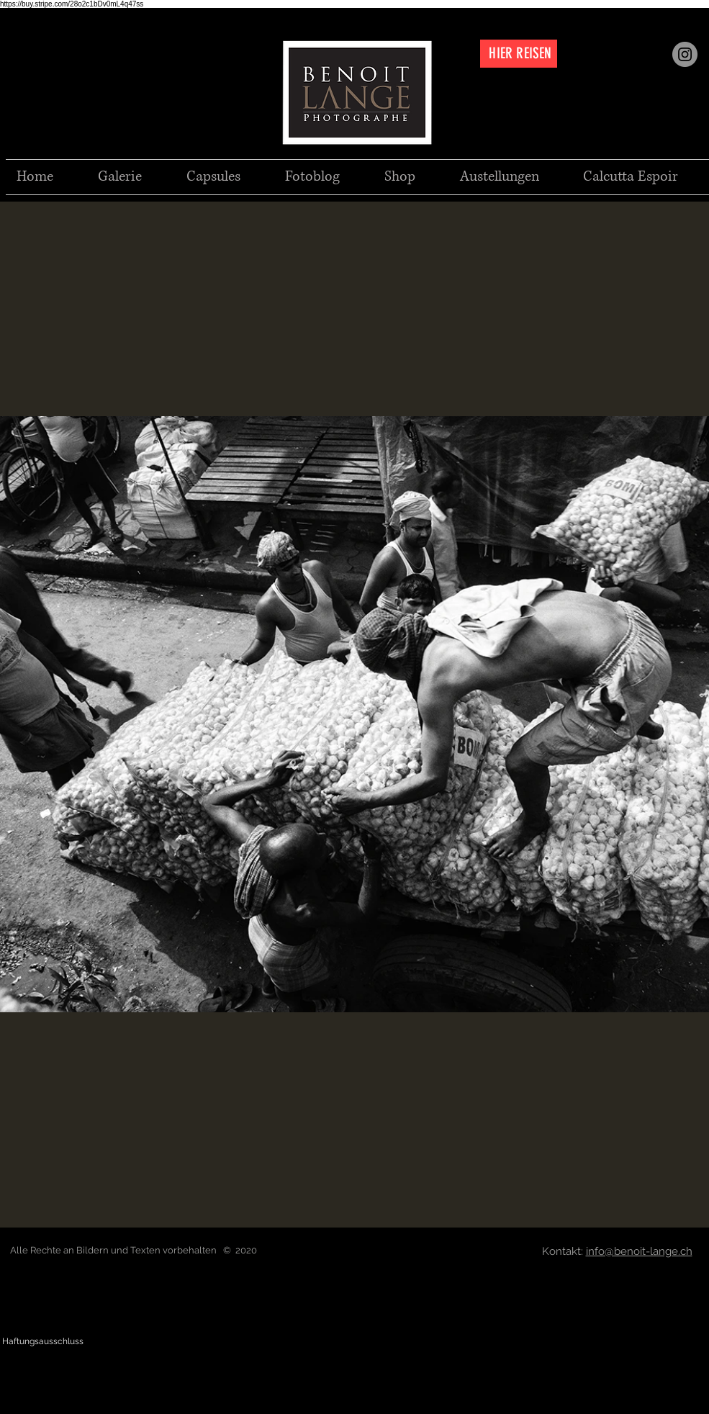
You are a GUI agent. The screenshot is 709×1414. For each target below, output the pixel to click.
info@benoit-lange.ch (639, 1251)
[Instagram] (684, 54)
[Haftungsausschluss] (42, 1342)
